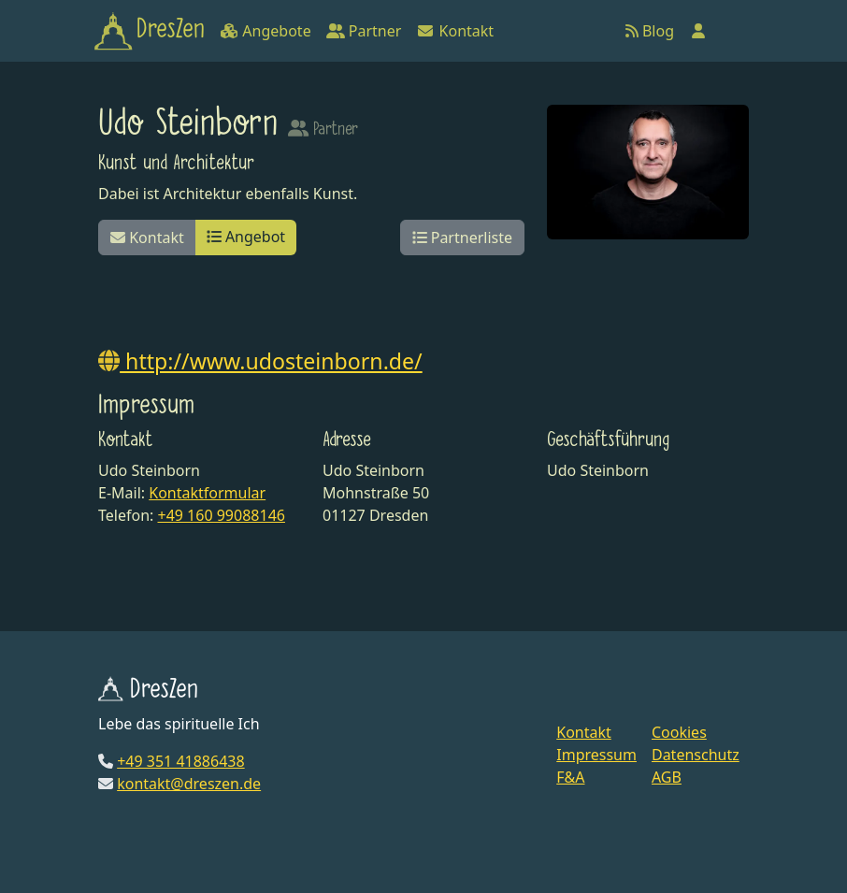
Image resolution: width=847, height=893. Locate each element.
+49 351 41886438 (180, 761)
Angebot (246, 236)
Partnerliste (462, 237)
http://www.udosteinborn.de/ (260, 361)
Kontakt (455, 31)
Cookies (679, 732)
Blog (649, 31)
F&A (570, 777)
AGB (667, 777)
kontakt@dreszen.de (189, 783)
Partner (364, 31)
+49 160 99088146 (220, 515)
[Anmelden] (698, 31)
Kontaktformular (207, 493)
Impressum (596, 754)
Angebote (265, 31)
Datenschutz (695, 754)
